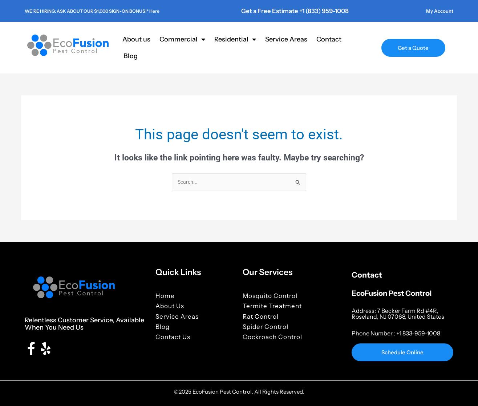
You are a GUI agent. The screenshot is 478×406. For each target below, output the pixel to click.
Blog (130, 56)
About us (136, 39)
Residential (235, 39)
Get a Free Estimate (268, 10)
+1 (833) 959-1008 (320, 10)
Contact (328, 39)
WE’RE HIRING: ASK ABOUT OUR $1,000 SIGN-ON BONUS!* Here (112, 10)
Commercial (182, 39)
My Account (436, 10)
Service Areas (286, 39)
